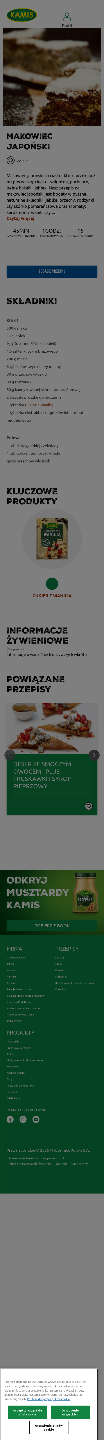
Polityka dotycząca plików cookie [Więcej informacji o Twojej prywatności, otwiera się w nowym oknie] (48, 1419)
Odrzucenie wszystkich (70, 1432)
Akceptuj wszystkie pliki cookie (27, 1432)
